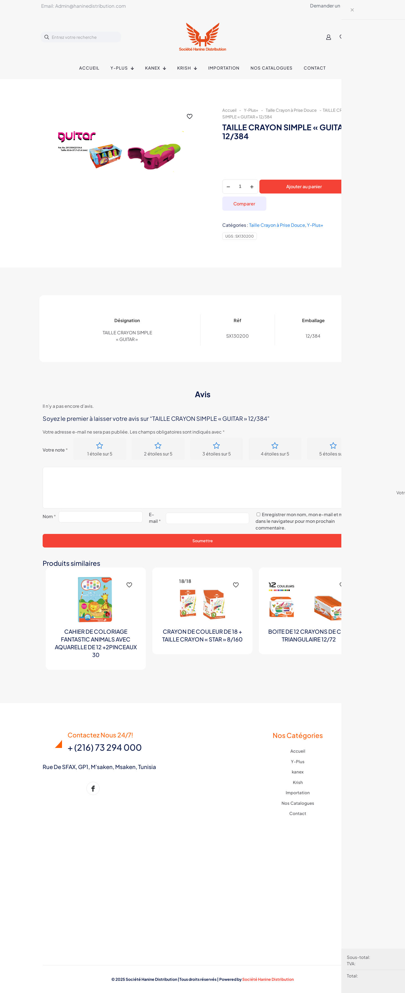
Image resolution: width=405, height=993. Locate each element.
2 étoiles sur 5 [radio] (158, 454)
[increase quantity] (252, 186)
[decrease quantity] (228, 186)
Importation (298, 792)
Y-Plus (298, 761)
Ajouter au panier (304, 186)
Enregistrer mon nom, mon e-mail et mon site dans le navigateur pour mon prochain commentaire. (306, 521)
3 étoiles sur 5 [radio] (216, 454)
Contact (297, 813)
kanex (298, 771)
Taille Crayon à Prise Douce (291, 110)
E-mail (155, 518)
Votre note (55, 450)
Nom (49, 517)
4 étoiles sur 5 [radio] (275, 454)
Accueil (229, 110)
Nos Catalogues (298, 803)
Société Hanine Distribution (268, 979)
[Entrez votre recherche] (81, 37)
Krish (298, 782)
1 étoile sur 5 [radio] (99, 454)
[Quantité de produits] (240, 186)
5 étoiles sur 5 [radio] (333, 454)
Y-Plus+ (251, 110)
